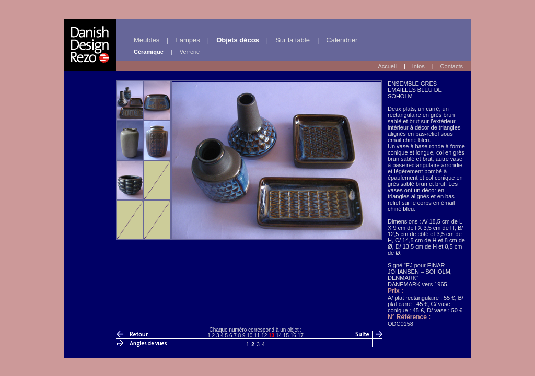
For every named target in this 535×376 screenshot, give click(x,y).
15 (286, 335)
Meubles (146, 40)
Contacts (451, 66)
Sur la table (292, 40)
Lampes (188, 40)
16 (293, 335)
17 (301, 335)
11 (257, 335)
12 (264, 335)
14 (279, 335)
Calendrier (341, 40)
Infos (418, 66)
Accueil (387, 66)
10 (249, 335)
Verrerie (190, 52)
